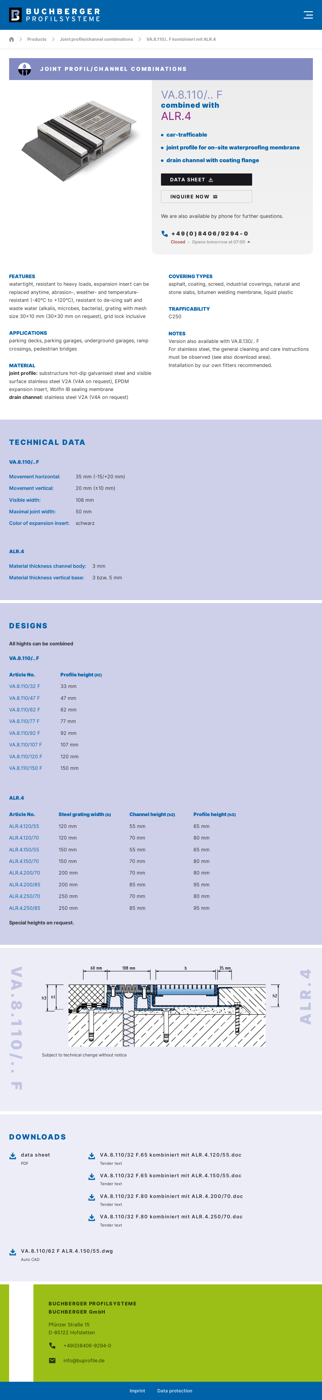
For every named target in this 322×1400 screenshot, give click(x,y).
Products (36, 39)
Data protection (174, 1391)
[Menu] (308, 15)
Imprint (137, 1391)
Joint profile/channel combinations (96, 39)
